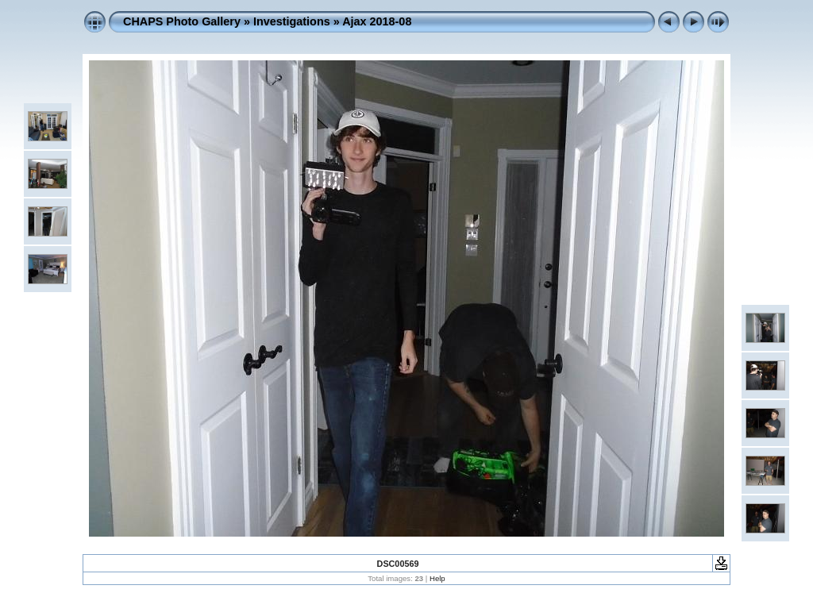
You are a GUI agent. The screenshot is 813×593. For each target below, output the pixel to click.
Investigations (291, 21)
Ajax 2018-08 (376, 21)
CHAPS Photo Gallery (182, 21)
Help (437, 578)
